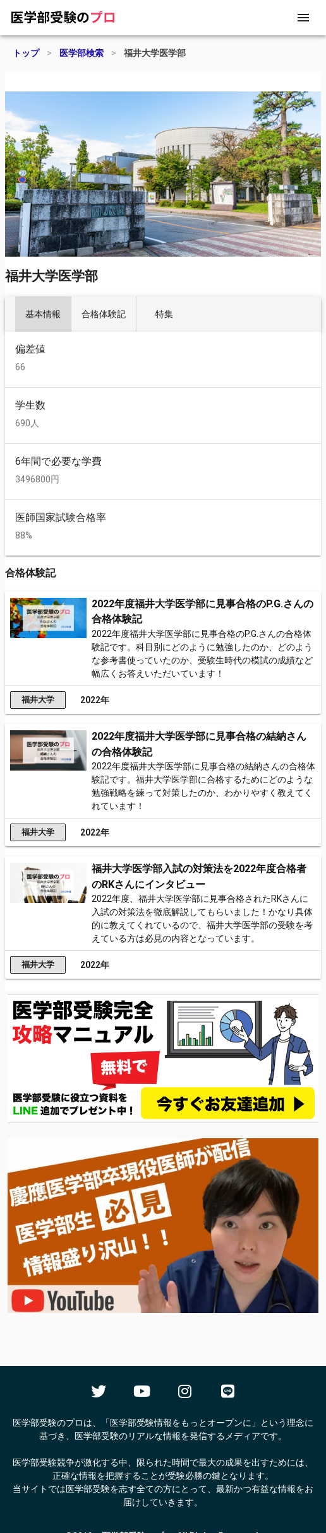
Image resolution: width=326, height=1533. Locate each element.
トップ (26, 53)
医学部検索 (81, 53)
